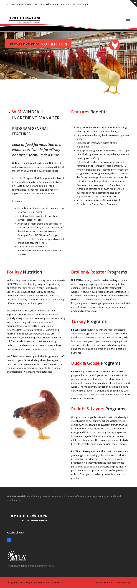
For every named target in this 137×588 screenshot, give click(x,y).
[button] (128, 20)
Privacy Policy (123, 582)
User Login (82, 4)
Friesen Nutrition (104, 582)
